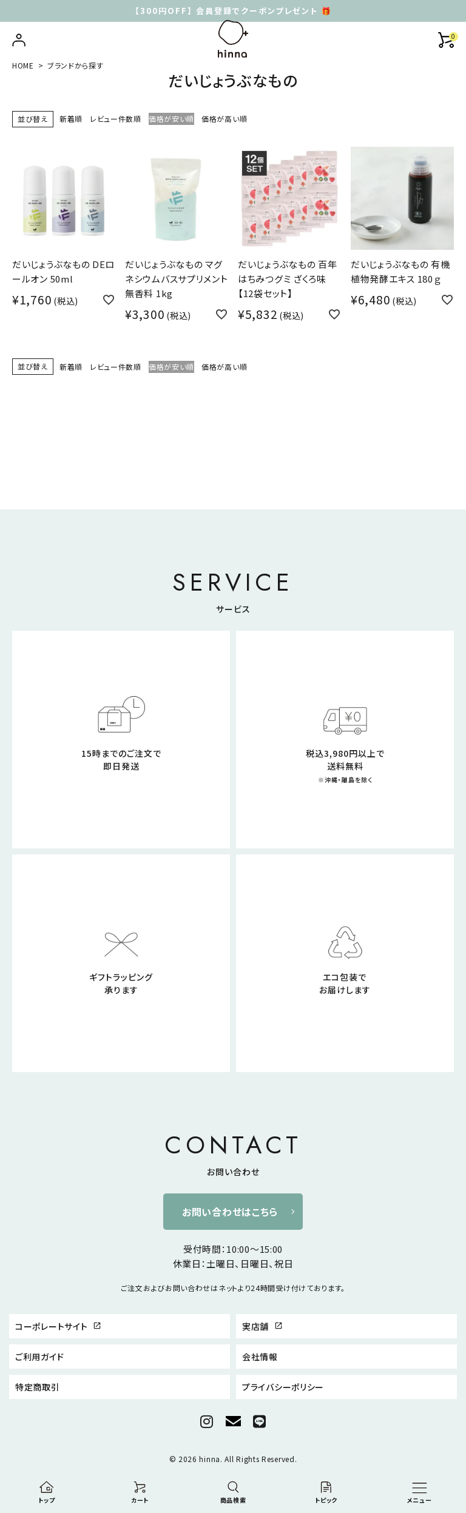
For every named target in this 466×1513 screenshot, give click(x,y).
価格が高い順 (224, 118)
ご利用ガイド (39, 1356)
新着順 (71, 118)
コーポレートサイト (58, 1326)
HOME (23, 65)
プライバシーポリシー (283, 1387)
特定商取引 (37, 1387)
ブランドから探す (75, 65)
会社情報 (260, 1356)
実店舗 (262, 1326)
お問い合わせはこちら (230, 1211)
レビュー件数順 (115, 118)
